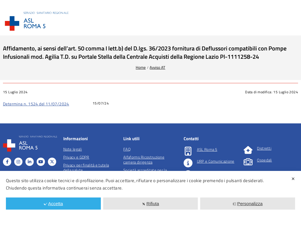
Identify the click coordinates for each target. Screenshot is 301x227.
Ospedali (264, 160)
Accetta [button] (53, 203)
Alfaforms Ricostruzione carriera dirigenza (143, 159)
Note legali (72, 149)
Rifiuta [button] (150, 203)
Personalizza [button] (248, 203)
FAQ (127, 149)
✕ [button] (293, 178)
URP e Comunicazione (215, 161)
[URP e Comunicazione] (188, 163)
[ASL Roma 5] (188, 151)
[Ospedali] (248, 161)
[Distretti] (248, 150)
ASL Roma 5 (207, 149)
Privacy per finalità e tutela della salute (86, 167)
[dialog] (150, 199)
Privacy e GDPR (76, 157)
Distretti (264, 148)
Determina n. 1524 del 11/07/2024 (36, 104)
